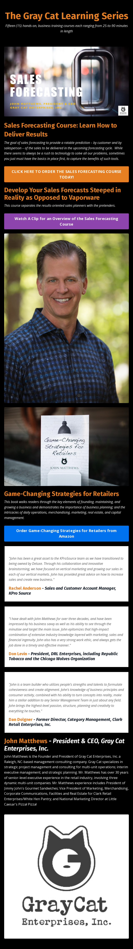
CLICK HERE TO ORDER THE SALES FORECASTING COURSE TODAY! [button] (67, 174)
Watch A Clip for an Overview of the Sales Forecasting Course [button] (66, 221)
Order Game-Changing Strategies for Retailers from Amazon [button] (66, 533)
